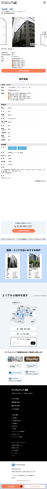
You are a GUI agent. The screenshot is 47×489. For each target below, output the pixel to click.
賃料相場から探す (16, 402)
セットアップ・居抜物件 (18, 431)
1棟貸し (15, 428)
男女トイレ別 (22, 148)
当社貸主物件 (12, 148)
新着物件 (15, 418)
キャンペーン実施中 (17, 437)
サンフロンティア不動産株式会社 (18, 475)
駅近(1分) (15, 426)
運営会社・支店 (15, 447)
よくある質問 (15, 450)
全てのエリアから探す (40, 295)
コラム (13, 455)
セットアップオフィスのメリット (19, 442)
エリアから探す (15, 398)
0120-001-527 (24, 226)
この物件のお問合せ (23, 71)
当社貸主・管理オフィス (17, 445)
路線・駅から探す (16, 405)
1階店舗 (15, 423)
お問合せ (13, 477)
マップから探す (15, 409)
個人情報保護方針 (30, 475)
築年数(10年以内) (17, 420)
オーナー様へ (15, 453)
